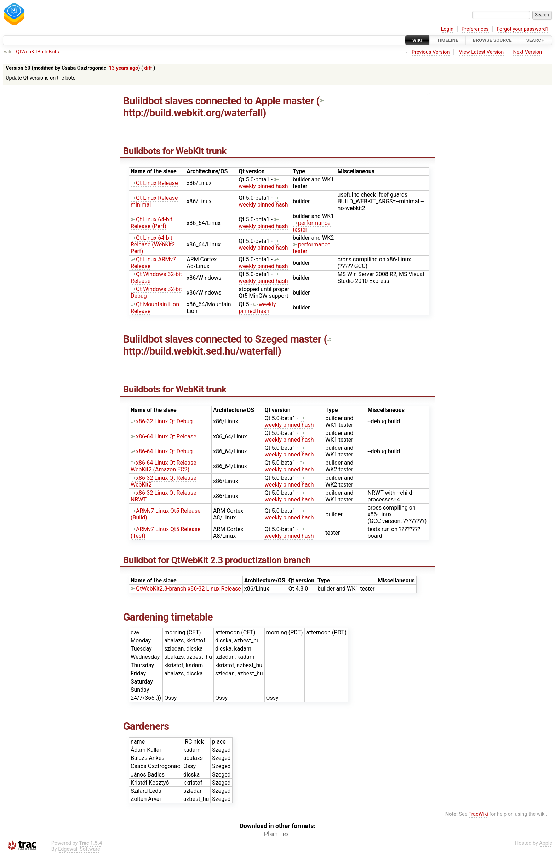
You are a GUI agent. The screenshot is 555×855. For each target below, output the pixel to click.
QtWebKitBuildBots (37, 52)
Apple (545, 843)
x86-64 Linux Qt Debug (162, 451)
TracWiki (478, 814)
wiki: (9, 52)
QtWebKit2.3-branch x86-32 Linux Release (186, 588)
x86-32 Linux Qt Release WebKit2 (163, 481)
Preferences (475, 29)
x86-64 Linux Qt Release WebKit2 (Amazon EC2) (163, 466)
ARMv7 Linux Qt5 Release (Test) (165, 532)
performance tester (312, 226)
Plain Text (277, 834)
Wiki (417, 40)
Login (447, 29)
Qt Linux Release (154, 183)
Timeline (447, 40)
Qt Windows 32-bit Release (156, 277)
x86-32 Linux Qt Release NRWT (163, 496)
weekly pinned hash (263, 183)
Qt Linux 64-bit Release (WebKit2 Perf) (153, 244)
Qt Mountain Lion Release (155, 307)
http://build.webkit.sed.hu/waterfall (227, 345)
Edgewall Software (79, 849)
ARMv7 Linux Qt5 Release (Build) (165, 514)
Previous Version (431, 52)
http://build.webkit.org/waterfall (224, 107)
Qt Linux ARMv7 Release (153, 262)
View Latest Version (481, 52)
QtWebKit (189, 560)
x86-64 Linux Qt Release (163, 436)
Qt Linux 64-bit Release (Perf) (151, 222)
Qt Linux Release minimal (154, 201)
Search (535, 40)
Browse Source (492, 40)
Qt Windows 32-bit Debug (156, 292)
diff (148, 68)
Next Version (527, 52)
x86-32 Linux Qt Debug (162, 421)
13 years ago (123, 68)
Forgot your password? (522, 29)
